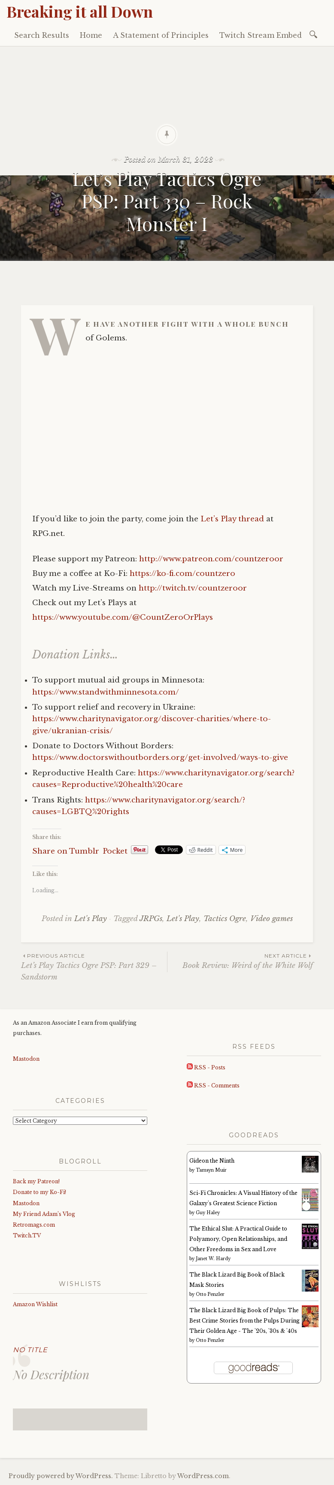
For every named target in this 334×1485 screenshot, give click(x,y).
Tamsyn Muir (211, 1170)
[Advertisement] (167, 111)
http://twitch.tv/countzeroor (193, 588)
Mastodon (26, 1059)
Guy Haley (208, 1213)
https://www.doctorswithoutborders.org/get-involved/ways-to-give (160, 757)
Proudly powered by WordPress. (61, 1476)
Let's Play (90, 918)
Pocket (115, 851)
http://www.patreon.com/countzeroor (211, 558)
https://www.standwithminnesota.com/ (105, 692)
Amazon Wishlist (35, 1304)
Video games (271, 918)
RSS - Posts (206, 1067)
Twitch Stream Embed (260, 35)
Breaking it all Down (79, 11)
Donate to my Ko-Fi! (39, 1192)
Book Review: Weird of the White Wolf (240, 961)
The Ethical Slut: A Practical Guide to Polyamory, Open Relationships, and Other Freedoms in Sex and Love (238, 1238)
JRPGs (151, 918)
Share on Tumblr (65, 850)
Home (91, 35)
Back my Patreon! (36, 1181)
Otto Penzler (210, 1294)
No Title (30, 1350)
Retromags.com (34, 1225)
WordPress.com (203, 1476)
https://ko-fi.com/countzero (182, 573)
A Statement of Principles (161, 35)
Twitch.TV (27, 1235)
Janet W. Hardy (213, 1258)
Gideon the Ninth (211, 1160)
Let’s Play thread (232, 519)
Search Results (41, 35)
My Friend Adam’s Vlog (44, 1214)
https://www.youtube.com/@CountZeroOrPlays (122, 617)
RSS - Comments (213, 1085)
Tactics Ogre (224, 918)
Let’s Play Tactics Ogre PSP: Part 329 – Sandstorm (94, 967)
